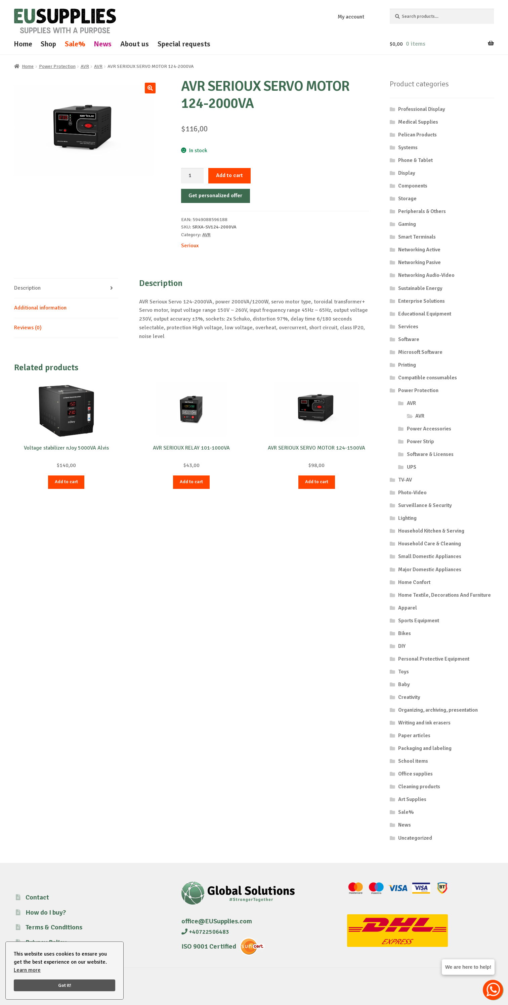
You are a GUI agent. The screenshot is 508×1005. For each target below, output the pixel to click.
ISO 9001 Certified (208, 946)
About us (134, 43)
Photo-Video (412, 492)
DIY (402, 646)
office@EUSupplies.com (216, 921)
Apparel (407, 607)
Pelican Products (417, 134)
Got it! (64, 985)
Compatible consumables (427, 377)
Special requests (184, 43)
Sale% (75, 43)
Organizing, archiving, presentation (438, 710)
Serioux (190, 245)
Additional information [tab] (40, 307)
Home (23, 43)
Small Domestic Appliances (429, 556)
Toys (403, 671)
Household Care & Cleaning (429, 543)
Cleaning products (419, 786)
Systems (408, 147)
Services (408, 326)
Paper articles (414, 735)
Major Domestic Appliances (429, 569)
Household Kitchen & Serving (431, 531)
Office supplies (415, 773)
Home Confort (414, 582)
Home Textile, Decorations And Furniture (444, 595)
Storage (407, 198)
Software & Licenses (430, 454)
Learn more (27, 970)
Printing (407, 365)
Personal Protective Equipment (433, 659)
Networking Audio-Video (426, 275)
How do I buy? (46, 912)
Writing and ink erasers (424, 722)
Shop (48, 43)
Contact (37, 897)
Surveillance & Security (425, 505)
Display (406, 173)
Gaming (407, 224)
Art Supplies (412, 799)
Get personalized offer (215, 195)
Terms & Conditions (54, 927)
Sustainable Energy (420, 288)
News (103, 43)
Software (408, 339)
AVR (85, 66)
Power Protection (57, 66)
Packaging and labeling (425, 748)
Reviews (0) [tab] (28, 327)
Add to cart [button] (66, 482)
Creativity (409, 697)
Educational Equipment (424, 313)
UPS (411, 467)
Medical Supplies (418, 122)
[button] (150, 88)
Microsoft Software (420, 352)
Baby (404, 684)
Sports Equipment (418, 620)
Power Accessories (429, 428)
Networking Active (419, 249)
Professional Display (421, 109)
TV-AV (405, 479)
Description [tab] (27, 288)
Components (412, 185)
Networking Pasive (419, 262)
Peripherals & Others (422, 211)
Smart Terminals (417, 237)
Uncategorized (415, 838)
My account (351, 16)
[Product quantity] (192, 175)
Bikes (404, 633)
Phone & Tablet (415, 160)
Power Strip (420, 441)
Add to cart (229, 175)
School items (413, 761)
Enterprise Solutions (421, 301)
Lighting (407, 518)
